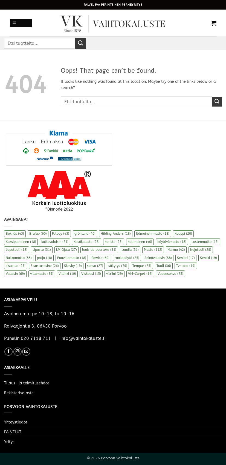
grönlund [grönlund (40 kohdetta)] (84, 234)
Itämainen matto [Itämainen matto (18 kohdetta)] (152, 234)
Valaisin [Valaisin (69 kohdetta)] (15, 274)
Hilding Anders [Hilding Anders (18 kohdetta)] (116, 234)
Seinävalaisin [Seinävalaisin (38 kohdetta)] (158, 258)
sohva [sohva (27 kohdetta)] (95, 266)
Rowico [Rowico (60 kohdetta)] (100, 258)
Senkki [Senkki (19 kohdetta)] (208, 258)
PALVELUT (12, 432)
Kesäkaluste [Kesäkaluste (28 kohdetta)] (87, 242)
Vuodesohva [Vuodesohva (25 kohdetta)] (170, 274)
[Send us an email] (26, 352)
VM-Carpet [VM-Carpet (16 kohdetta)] (140, 274)
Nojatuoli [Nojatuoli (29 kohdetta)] (200, 250)
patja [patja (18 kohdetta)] (44, 258)
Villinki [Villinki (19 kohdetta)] (67, 274)
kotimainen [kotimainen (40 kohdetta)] (140, 242)
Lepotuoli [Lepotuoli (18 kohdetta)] (16, 250)
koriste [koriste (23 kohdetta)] (114, 242)
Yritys (9, 442)
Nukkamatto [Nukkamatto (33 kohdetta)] (19, 258)
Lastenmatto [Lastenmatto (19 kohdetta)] (205, 242)
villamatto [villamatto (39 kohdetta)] (41, 274)
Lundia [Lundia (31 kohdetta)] (130, 250)
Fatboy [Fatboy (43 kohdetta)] (60, 234)
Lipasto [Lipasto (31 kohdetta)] (42, 250)
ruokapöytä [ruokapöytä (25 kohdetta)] (127, 258)
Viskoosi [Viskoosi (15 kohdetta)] (91, 274)
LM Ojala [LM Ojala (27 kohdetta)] (66, 250)
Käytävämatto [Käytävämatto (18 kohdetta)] (171, 242)
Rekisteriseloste (19, 393)
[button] (21, 23)
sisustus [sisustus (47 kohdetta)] (15, 266)
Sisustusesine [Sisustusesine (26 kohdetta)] (45, 266)
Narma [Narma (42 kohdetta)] (176, 250)
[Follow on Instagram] (17, 352)
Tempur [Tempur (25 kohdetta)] (141, 266)
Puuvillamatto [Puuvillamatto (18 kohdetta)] (71, 258)
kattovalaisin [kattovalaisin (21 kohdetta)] (54, 242)
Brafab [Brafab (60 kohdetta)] (38, 234)
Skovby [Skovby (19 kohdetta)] (73, 266)
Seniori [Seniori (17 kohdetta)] (186, 258)
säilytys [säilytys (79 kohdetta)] (117, 266)
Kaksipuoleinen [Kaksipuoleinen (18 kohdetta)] (21, 242)
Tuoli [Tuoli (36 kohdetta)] (164, 266)
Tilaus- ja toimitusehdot (26, 383)
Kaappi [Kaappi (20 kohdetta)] (183, 234)
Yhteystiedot (15, 422)
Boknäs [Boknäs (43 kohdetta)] (15, 234)
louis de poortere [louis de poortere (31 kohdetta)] (99, 250)
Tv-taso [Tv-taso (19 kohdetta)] (185, 266)
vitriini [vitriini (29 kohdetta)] (114, 274)
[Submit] (80, 43)
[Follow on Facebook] (8, 352)
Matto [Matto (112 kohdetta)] (153, 250)
